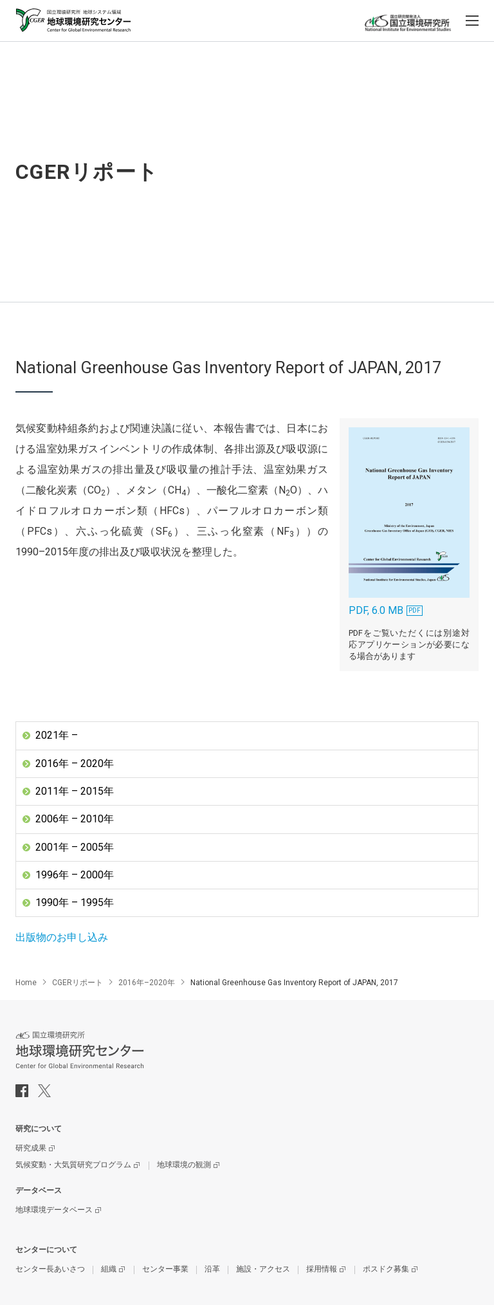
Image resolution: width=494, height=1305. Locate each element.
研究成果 (30, 1148)
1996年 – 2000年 (74, 875)
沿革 (212, 1269)
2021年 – (56, 735)
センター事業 (165, 1269)
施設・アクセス (263, 1269)
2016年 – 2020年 (74, 763)
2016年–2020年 (146, 983)
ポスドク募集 (386, 1269)
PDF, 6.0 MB (409, 521)
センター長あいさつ (50, 1269)
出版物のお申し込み (61, 938)
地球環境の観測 (184, 1165)
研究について (38, 1129)
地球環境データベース (54, 1210)
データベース (38, 1191)
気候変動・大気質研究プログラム (73, 1165)
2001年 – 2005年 (74, 847)
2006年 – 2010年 (74, 819)
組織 (108, 1269)
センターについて (46, 1250)
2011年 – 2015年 (74, 791)
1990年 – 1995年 (74, 903)
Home (26, 983)
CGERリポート (77, 983)
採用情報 (321, 1269)
